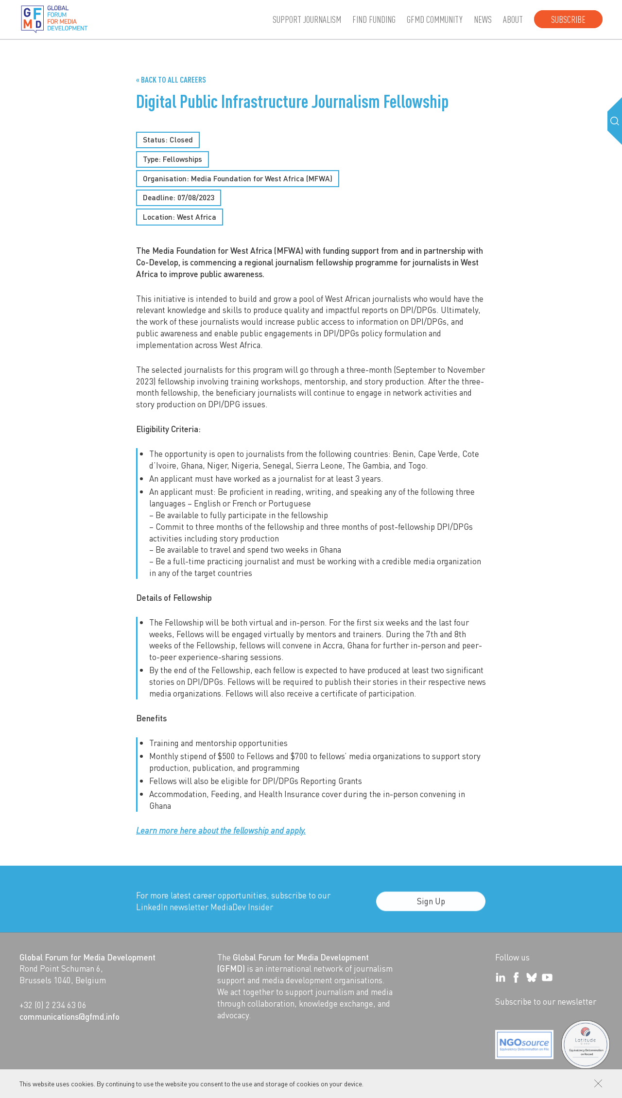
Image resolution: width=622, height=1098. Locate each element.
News (483, 19)
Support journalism (307, 19)
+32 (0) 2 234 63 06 (52, 1004)
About (513, 19)
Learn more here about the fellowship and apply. (221, 830)
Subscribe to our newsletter (545, 1001)
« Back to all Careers (171, 79)
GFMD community (435, 19)
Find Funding (374, 19)
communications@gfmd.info (69, 1016)
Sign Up (431, 907)
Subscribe (568, 19)
